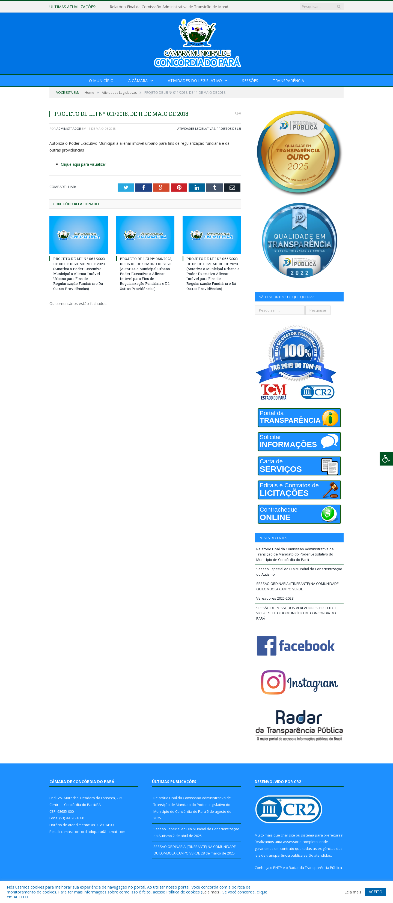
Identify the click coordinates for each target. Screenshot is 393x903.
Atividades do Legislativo (195, 80)
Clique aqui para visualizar (83, 164)
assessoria (292, 841)
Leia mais (210, 892)
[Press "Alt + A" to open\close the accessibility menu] (386, 459)
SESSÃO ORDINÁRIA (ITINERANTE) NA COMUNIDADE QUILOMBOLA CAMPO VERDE (297, 586)
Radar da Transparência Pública (315, 867)
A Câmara (138, 80)
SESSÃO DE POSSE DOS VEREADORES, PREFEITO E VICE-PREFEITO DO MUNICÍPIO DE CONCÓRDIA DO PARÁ (296, 613)
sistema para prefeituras (322, 835)
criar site (288, 835)
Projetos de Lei (229, 128)
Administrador (68, 128)
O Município (101, 80)
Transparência (288, 80)
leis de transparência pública (279, 855)
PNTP (277, 867)
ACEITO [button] (375, 891)
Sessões (250, 80)
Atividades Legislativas (196, 128)
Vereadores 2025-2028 (274, 598)
